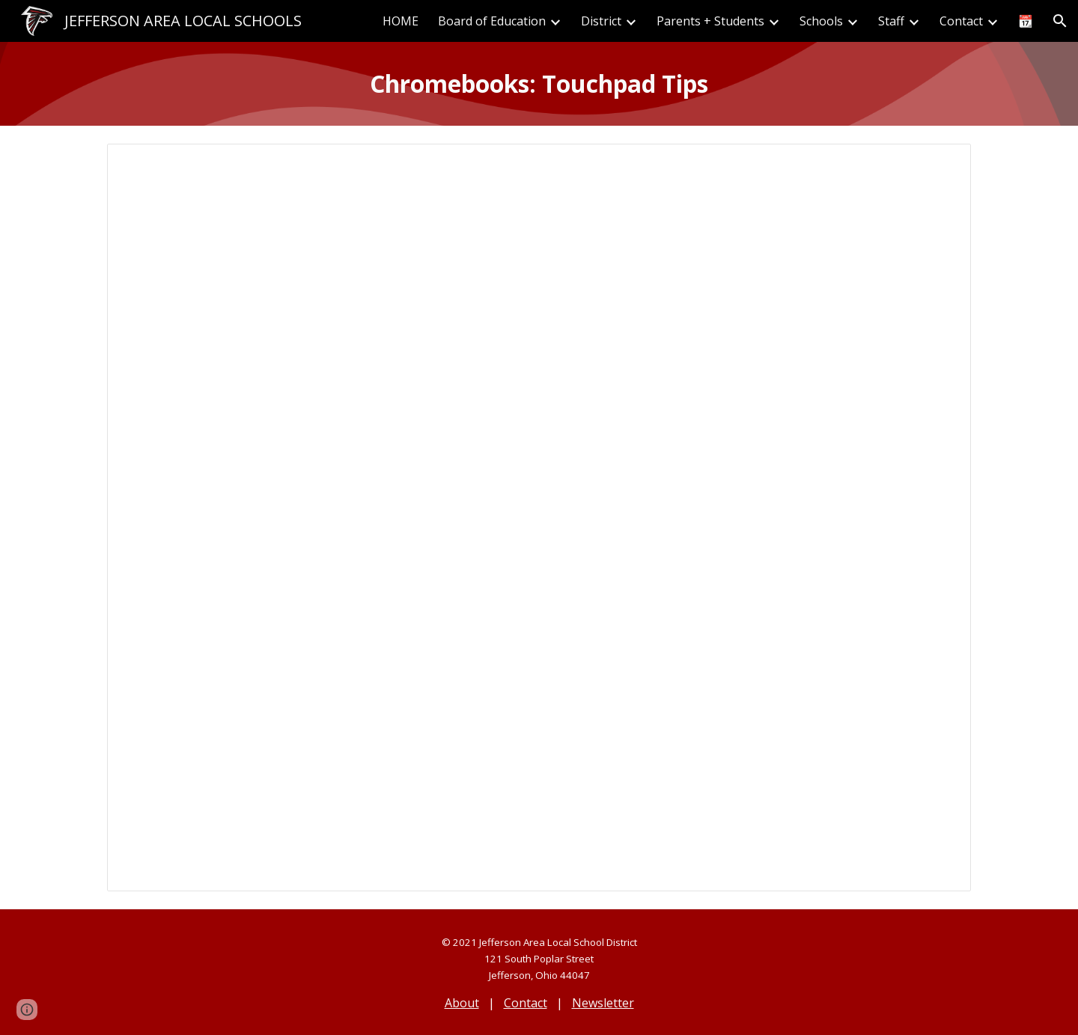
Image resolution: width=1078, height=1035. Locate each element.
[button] (1060, 21)
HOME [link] (400, 21)
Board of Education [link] (492, 21)
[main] (539, 84)
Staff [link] (891, 21)
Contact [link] (961, 21)
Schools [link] (821, 21)
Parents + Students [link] (710, 21)
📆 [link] (1025, 21)
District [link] (601, 21)
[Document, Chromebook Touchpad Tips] (539, 517)
